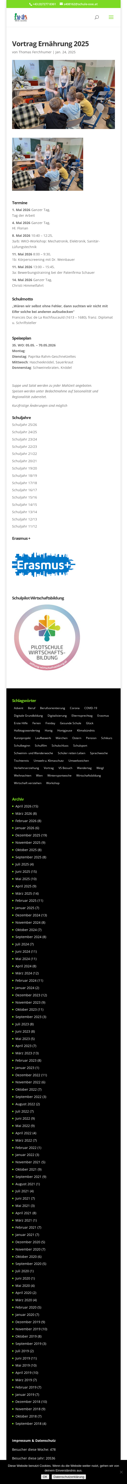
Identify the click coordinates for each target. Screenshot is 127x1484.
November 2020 (28, 1249)
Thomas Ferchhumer (35, 52)
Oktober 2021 (26, 1169)
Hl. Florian (20, 228)
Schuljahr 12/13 (24, 519)
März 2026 (23, 813)
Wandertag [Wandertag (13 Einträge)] (84, 768)
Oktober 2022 (26, 1089)
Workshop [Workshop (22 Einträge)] (52, 783)
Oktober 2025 (26, 850)
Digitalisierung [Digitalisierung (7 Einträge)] (57, 716)
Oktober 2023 (26, 1009)
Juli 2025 (22, 864)
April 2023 (23, 1045)
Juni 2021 (22, 1198)
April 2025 (23, 886)
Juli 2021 (22, 1191)
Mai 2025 (22, 879)
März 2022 (23, 1140)
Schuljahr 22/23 (24, 446)
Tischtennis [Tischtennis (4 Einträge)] (21, 761)
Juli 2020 (22, 1271)
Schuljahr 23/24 (24, 439)
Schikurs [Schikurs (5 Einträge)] (106, 738)
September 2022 (28, 1096)
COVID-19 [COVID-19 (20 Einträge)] (90, 708)
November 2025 (28, 842)
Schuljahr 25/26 (24, 424)
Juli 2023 (22, 1024)
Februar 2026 (25, 821)
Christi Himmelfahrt (28, 285)
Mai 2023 (22, 1038)
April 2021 (23, 1213)
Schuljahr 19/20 (24, 468)
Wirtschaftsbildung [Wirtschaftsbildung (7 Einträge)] (88, 775)
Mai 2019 (22, 1365)
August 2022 (25, 1104)
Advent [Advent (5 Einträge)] (18, 708)
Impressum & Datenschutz (34, 1440)
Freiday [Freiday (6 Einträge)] (50, 723)
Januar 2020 (24, 1314)
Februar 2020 (25, 1307)
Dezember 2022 (27, 1075)
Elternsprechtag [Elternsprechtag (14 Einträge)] (82, 716)
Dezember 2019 (27, 1322)
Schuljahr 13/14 (24, 512)
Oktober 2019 (26, 1336)
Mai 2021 (22, 1205)
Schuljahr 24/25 (24, 432)
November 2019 (28, 1329)
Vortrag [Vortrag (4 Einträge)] (49, 768)
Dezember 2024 (27, 915)
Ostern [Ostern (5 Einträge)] (76, 738)
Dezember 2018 (27, 1401)
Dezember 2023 (27, 995)
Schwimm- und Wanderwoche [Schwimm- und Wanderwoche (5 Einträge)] (33, 753)
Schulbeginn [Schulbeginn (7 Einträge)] (22, 746)
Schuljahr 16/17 (24, 490)
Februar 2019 (25, 1387)
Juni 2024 (22, 951)
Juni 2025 (22, 871)
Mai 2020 (22, 1285)
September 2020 (28, 1263)
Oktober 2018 (26, 1416)
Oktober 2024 (26, 929)
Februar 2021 (25, 1227)
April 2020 (23, 1292)
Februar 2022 (25, 1147)
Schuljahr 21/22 (24, 453)
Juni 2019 (22, 1358)
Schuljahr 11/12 (24, 526)
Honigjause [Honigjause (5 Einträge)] (64, 730)
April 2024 (23, 966)
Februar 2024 (25, 980)
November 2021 (28, 1162)
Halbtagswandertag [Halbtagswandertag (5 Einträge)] (27, 730)
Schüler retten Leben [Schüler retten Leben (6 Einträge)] (71, 753)
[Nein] (121, 1472)
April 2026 (23, 806)
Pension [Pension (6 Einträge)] (91, 738)
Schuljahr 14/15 (24, 504)
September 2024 (28, 937)
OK (45, 1477)
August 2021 (25, 1184)
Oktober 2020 (26, 1256)
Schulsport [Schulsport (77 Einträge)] (80, 746)
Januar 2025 (24, 908)
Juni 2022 (22, 1118)
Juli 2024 (22, 944)
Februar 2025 (25, 900)
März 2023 (23, 1053)
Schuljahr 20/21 (24, 461)
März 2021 (23, 1220)
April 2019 (23, 1372)
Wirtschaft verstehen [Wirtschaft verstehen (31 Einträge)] (27, 783)
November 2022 (28, 1082)
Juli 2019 (22, 1351)
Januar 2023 (24, 1067)
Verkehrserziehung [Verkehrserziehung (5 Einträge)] (26, 768)
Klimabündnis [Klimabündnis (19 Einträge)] (86, 730)
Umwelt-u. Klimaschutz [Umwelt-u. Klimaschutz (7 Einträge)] (49, 761)
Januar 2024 (24, 987)
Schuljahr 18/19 (24, 475)
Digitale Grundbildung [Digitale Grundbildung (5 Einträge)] (28, 716)
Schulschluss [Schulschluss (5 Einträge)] (60, 746)
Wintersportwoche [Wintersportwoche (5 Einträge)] (59, 775)
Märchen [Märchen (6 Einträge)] (62, 738)
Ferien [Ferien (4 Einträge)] (36, 723)
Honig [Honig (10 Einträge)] (49, 730)
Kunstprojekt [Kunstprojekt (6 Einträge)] (22, 738)
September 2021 (28, 1176)
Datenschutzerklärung (69, 1477)
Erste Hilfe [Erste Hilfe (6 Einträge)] (21, 723)
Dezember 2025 (27, 835)
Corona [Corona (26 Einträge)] (75, 708)
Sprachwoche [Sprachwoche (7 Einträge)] (99, 753)
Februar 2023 (25, 1060)
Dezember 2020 (27, 1242)
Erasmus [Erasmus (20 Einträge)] (103, 716)
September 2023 (28, 1016)
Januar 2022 (24, 1154)
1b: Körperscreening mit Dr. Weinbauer (43, 259)
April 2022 (23, 1133)
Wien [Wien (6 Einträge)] (39, 775)
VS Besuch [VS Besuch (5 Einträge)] (65, 768)
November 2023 (28, 1002)
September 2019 (28, 1343)
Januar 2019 (24, 1394)
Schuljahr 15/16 (24, 497)
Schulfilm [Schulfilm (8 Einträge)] (41, 746)
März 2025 (23, 893)
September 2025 (28, 857)
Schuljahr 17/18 (24, 483)
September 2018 (28, 1423)
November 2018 (28, 1409)
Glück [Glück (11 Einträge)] (89, 723)
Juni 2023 (22, 1031)
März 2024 (23, 973)
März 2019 (23, 1380)
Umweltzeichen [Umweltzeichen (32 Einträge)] (78, 761)
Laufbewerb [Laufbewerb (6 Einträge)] (43, 738)
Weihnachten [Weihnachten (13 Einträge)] (22, 775)
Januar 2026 (24, 828)
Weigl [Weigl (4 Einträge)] (100, 768)
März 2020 (23, 1300)
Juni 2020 (22, 1278)
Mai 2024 (22, 958)
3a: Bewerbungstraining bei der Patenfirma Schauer (53, 272)
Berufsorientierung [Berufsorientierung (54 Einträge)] (52, 708)
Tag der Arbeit (23, 215)
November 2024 (28, 922)
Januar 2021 (24, 1234)
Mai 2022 (22, 1125)
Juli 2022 (22, 1111)
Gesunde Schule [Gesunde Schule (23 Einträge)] (70, 723)
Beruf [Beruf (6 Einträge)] (31, 708)
